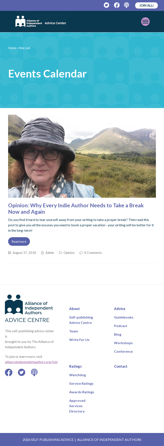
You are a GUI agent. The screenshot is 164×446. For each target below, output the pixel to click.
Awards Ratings (81, 392)
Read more (19, 241)
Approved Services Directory (77, 405)
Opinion (69, 252)
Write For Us (79, 340)
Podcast (120, 326)
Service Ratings (81, 383)
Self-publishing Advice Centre (81, 320)
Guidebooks (123, 317)
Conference (123, 351)
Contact (120, 366)
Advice (119, 309)
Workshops (123, 343)
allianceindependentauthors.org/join (31, 362)
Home (12, 48)
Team (73, 331)
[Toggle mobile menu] (145, 21)
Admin (49, 252)
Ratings (75, 366)
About (74, 309)
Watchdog (77, 375)
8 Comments (93, 252)
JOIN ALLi (146, 5)
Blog (117, 334)
